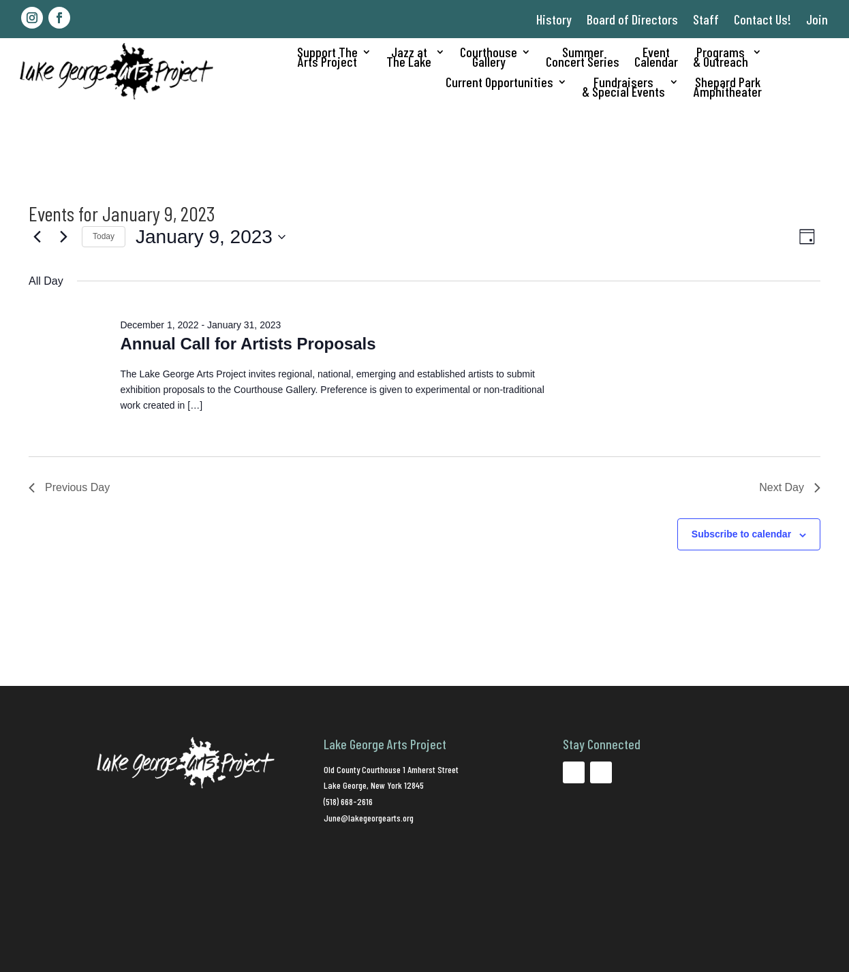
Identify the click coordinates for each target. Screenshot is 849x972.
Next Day (789, 487)
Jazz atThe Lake (408, 58)
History (554, 19)
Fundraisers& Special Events (623, 88)
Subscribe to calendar (741, 534)
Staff (706, 19)
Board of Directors (632, 19)
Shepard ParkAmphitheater (728, 88)
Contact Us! (762, 19)
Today (103, 236)
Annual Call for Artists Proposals (247, 343)
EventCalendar (656, 58)
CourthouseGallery (488, 58)
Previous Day (69, 487)
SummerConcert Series (582, 58)
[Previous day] (37, 237)
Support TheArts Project (327, 58)
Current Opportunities (499, 83)
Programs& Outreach (720, 58)
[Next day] (63, 237)
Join (817, 19)
